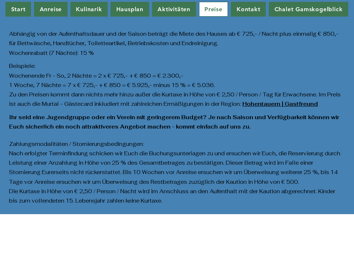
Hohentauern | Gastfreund (280, 103)
